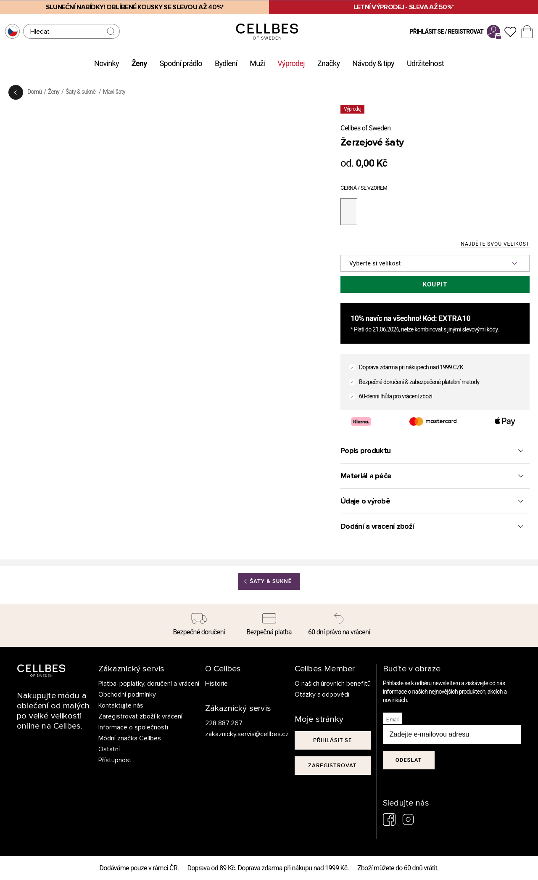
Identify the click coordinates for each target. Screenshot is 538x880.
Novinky (106, 63)
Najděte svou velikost (495, 244)
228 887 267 (224, 723)
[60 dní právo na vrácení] (339, 625)
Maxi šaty (114, 91)
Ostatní (109, 749)
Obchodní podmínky (127, 694)
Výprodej (291, 63)
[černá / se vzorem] (348, 211)
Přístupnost (115, 760)
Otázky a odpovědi (322, 694)
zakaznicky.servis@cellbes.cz (238, 734)
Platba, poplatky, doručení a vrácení (148, 683)
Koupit (435, 284)
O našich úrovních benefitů (333, 683)
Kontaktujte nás (120, 705)
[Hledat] (71, 31)
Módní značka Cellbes (129, 738)
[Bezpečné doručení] (199, 625)
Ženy (139, 63)
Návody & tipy (373, 63)
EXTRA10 (454, 318)
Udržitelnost (425, 63)
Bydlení (226, 63)
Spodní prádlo (181, 63)
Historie (216, 683)
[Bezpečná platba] (269, 625)
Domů (34, 91)
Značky (328, 63)
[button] (435, 263)
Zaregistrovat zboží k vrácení (140, 716)
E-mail (392, 720)
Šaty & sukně (81, 91)
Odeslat (409, 760)
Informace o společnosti (133, 727)
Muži (257, 63)
